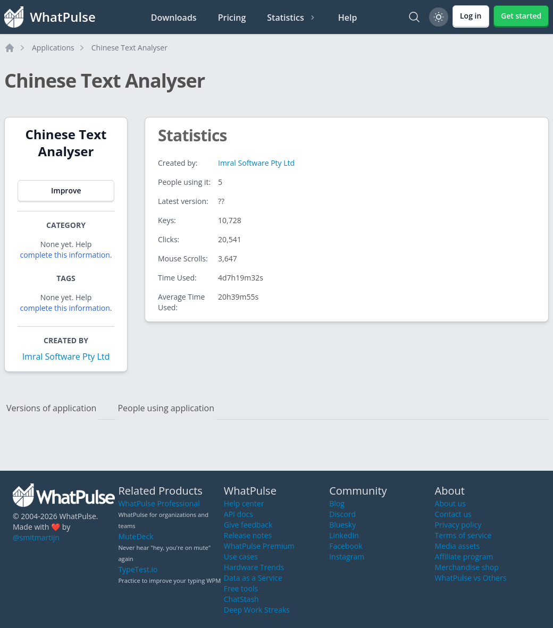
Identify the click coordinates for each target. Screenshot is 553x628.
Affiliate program (464, 556)
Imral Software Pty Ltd (66, 356)
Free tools (241, 588)
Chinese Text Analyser (129, 48)
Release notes (248, 535)
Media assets (457, 546)
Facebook (345, 546)
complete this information (65, 255)
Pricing (232, 17)
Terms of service (463, 535)
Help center (244, 503)
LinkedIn (344, 535)
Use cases (241, 556)
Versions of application (51, 408)
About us (450, 503)
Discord (342, 514)
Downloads (174, 17)
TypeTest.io (137, 569)
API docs (238, 514)
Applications (53, 48)
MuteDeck (135, 536)
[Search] (414, 17)
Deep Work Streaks (257, 610)
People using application (166, 408)
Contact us (453, 514)
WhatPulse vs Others (471, 578)
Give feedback (248, 525)
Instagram (346, 556)
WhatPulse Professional (158, 503)
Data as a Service (253, 578)
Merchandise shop (467, 567)
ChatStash (241, 599)
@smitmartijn (36, 537)
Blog (337, 503)
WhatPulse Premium (259, 546)
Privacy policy (458, 525)
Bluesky (342, 525)
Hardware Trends (254, 567)
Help (347, 17)
